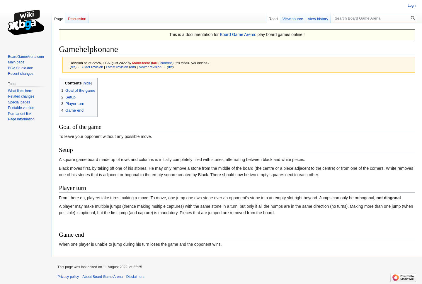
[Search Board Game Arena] (375, 18)
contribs (166, 63)
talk (154, 63)
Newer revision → (152, 67)
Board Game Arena (237, 34)
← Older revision (90, 67)
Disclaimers (135, 277)
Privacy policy (68, 277)
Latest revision (117, 67)
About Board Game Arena (102, 277)
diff (73, 67)
